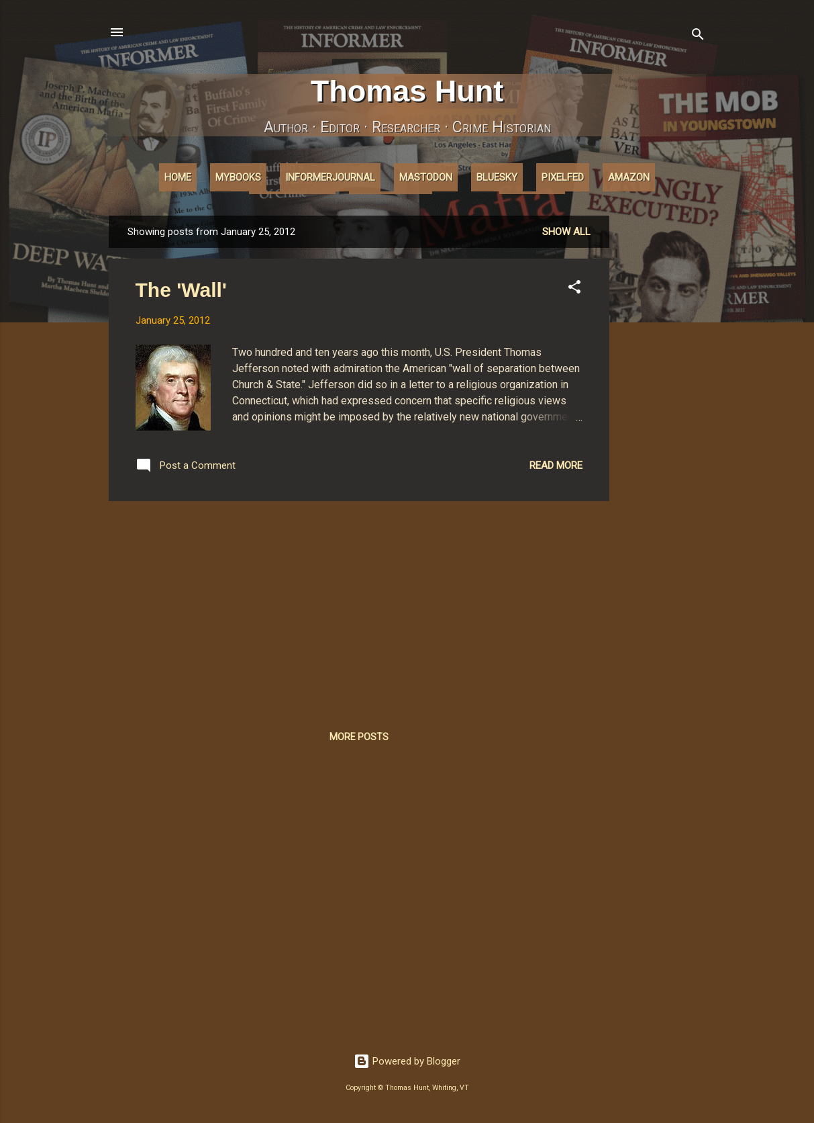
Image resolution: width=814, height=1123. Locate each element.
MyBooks (238, 177)
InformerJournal (330, 177)
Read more (555, 465)
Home (177, 177)
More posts (359, 736)
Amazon (629, 177)
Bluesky (496, 177)
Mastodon (425, 177)
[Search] (698, 36)
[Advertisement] (663, 417)
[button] (574, 289)
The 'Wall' (181, 290)
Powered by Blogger (407, 1061)
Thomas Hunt (407, 91)
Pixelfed (563, 177)
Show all (566, 232)
